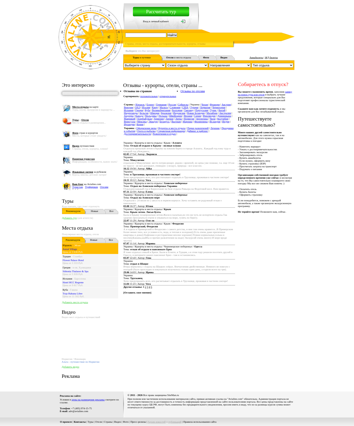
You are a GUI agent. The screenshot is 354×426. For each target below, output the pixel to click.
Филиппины (201, 121)
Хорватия (205, 107)
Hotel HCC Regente (73, 282)
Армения (159, 118)
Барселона (80, 278)
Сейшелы (183, 104)
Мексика (142, 121)
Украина (128, 157)
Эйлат (77, 245)
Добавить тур (69, 217)
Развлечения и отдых (164, 133)
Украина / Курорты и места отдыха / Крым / (152, 142)
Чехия (204, 104)
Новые (94, 211)
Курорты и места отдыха (171, 128)
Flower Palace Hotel (73, 260)
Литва (178, 118)
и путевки (142, 57)
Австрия (226, 104)
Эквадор (153, 121)
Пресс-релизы (138, 421)
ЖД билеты (271, 57)
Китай (222, 110)
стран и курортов (85, 132)
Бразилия (166, 113)
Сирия (197, 115)
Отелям (104, 186)
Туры (68, 201)
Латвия (169, 118)
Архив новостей (157, 421)
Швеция (154, 113)
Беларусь (165, 121)
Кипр (155, 107)
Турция (67, 256)
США (185, 107)
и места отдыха (178, 57)
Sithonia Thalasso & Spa (75, 271)
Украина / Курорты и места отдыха (155, 183)
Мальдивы (151, 115)
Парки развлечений (198, 128)
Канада (139, 115)
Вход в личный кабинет (156, 21)
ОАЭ (137, 107)
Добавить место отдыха (75, 302)
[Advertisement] (208, 310)
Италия (146, 107)
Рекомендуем (73, 211)
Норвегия (189, 118)
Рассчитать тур (161, 11)
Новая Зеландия (196, 113)
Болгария (177, 110)
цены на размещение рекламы (88, 399)
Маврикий (129, 118)
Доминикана (224, 115)
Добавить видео (70, 366)
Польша (162, 115)
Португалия (201, 110)
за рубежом (89, 171)
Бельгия (144, 113)
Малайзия (211, 113)
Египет (150, 104)
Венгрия (128, 107)
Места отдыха (77, 228)
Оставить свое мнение (137, 292)
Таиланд (188, 110)
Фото (126, 421)
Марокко (187, 121)
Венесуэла (129, 121)
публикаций (175, 421)
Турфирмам (91, 186)
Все (111, 211)
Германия (161, 104)
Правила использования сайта (199, 421)
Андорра (129, 115)
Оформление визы (146, 128)
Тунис (213, 110)
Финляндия (209, 115)
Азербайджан (144, 118)
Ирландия (129, 124)
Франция (215, 104)
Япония (188, 115)
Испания (67, 278)
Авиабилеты (256, 57)
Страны (108, 421)
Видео (117, 421)
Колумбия (222, 118)
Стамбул (77, 256)
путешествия (83, 145)
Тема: (152, 145)
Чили (212, 118)
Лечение (215, 128)
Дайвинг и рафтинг (197, 130)
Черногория (218, 107)
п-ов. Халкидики (82, 267)
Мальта (164, 107)
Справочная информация (171, 130)
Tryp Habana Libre (73, 293)
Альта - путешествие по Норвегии (81, 361)
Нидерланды (131, 113)
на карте (85, 106)
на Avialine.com (86, 184)
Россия (172, 104)
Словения (175, 107)
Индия (225, 121)
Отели (98, 421)
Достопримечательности (137, 133)
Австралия (225, 113)
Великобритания (161, 110)
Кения (140, 124)
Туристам (77, 186)
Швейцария (175, 115)
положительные (149, 96)
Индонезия (179, 113)
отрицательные (168, 96)
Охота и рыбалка (146, 130)
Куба (65, 289)
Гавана (74, 289)
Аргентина (202, 118)
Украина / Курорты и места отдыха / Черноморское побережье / (162, 246)
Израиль (67, 245)
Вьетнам (176, 121)
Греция (66, 267)
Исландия (215, 121)
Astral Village (70, 249)
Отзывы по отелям (192, 91)
